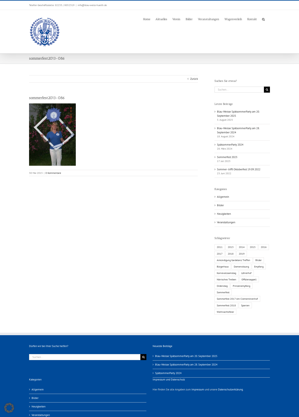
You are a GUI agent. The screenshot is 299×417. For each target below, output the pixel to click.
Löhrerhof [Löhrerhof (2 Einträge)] (246, 273)
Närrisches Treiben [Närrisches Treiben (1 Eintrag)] (226, 279)
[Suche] (267, 90)
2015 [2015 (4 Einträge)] (253, 247)
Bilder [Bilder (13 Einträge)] (258, 260)
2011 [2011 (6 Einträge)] (220, 247)
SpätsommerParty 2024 (230, 144)
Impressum (197, 389)
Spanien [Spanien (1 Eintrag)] (245, 305)
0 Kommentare (53, 172)
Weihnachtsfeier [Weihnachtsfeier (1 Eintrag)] (225, 311)
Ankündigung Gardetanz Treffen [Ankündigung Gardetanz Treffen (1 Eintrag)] (233, 260)
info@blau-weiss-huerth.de (92, 5)
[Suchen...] (239, 90)
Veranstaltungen (226, 222)
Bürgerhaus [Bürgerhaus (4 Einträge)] (223, 266)
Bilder (220, 205)
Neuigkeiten (224, 214)
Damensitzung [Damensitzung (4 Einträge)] (241, 266)
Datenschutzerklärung (230, 389)
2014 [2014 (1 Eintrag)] (242, 247)
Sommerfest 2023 (227, 157)
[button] (263, 19)
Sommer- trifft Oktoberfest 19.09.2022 (238, 169)
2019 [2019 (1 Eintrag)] (242, 253)
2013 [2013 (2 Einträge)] (231, 247)
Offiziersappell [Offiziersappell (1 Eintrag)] (249, 279)
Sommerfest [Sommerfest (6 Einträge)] (223, 292)
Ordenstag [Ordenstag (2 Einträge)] (222, 285)
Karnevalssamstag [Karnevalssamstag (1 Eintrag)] (226, 273)
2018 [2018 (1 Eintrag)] (231, 253)
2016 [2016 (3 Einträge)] (264, 247)
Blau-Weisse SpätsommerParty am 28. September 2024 (186, 364)
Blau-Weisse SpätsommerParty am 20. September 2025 (186, 356)
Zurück (194, 79)
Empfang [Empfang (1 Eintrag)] (258, 266)
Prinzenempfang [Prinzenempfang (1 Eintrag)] (241, 285)
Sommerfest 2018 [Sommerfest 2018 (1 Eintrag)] (226, 305)
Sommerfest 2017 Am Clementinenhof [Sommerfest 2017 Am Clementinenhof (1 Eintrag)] (237, 298)
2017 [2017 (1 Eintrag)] (220, 253)
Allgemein (223, 197)
